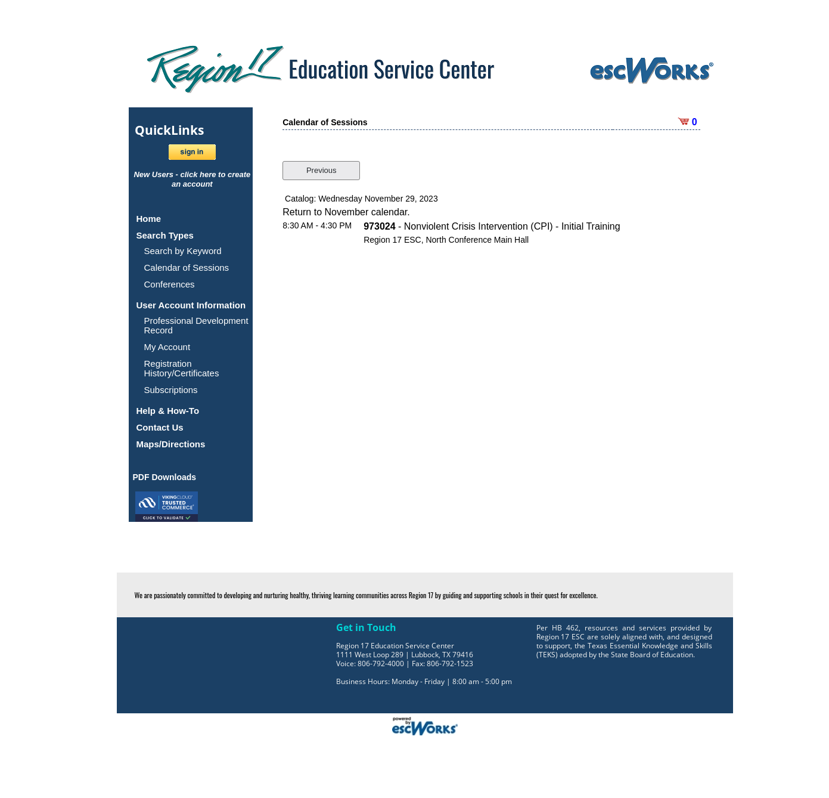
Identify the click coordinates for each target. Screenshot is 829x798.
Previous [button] (321, 170)
